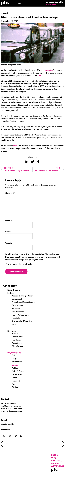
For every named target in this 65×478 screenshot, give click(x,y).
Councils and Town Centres (23, 302)
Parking (15, 368)
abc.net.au (49, 70)
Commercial (17, 299)
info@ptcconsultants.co (11, 406)
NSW (15, 146)
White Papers (17, 346)
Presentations (17, 343)
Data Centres (17, 305)
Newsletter (16, 340)
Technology (17, 375)
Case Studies (17, 337)
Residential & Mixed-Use (22, 321)
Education (16, 309)
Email (8, 232)
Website (8, 243)
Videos (14, 384)
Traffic (14, 378)
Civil (13, 356)
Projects (10, 293)
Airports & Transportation (22, 296)
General (15, 365)
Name (8, 221)
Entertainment (17, 312)
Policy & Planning (19, 371)
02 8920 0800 (51, 4)
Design (14, 359)
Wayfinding (16, 387)
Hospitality (16, 318)
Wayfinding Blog (14, 353)
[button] (19, 3)
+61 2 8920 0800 (8, 404)
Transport (16, 381)
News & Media (13, 290)
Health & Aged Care (20, 315)
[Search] (58, 444)
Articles (15, 334)
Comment (10, 193)
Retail (14, 325)
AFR (39, 76)
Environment (17, 362)
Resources (11, 331)
